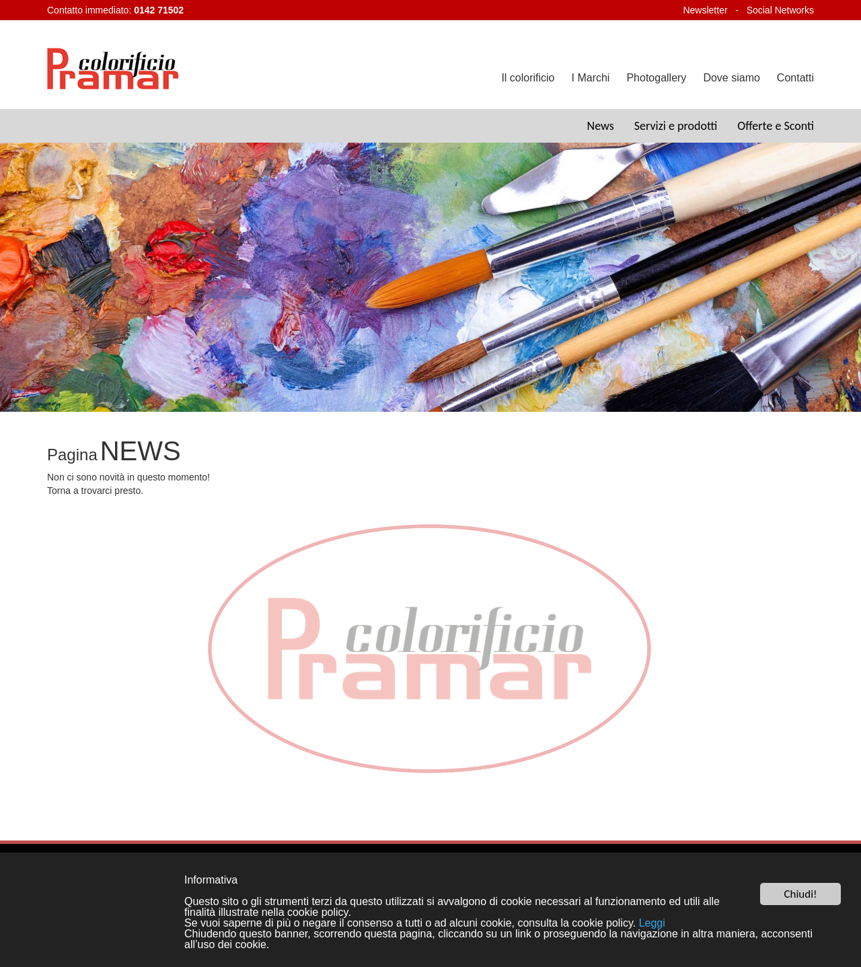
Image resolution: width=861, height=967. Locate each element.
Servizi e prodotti (676, 125)
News (600, 125)
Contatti (795, 77)
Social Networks (780, 10)
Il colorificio (527, 77)
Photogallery (656, 77)
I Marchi (591, 77)
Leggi (652, 923)
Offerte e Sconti (775, 125)
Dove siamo (731, 77)
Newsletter (705, 10)
